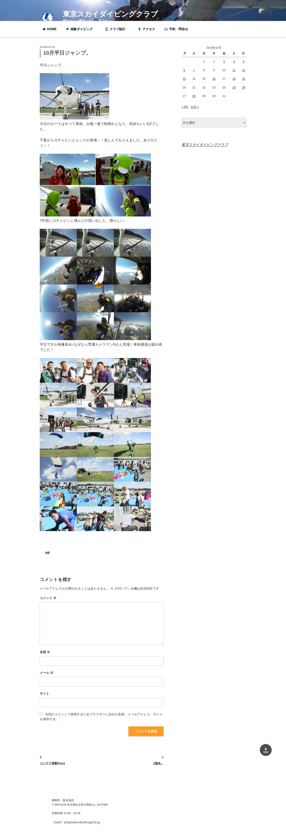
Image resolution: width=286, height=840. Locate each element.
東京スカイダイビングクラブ (110, 14)
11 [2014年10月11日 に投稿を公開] (234, 70)
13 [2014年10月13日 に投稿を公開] (184, 78)
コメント (48, 598)
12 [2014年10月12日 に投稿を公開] (243, 70)
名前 (45, 652)
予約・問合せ (178, 29)
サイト (44, 693)
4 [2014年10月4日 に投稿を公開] (234, 61)
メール (46, 672)
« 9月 (185, 106)
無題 (47, 552)
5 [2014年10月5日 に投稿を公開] (243, 61)
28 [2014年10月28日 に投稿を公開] (193, 96)
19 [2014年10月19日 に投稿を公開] (243, 78)
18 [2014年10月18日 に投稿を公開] (234, 78)
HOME (49, 29)
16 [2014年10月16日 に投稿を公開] (213, 78)
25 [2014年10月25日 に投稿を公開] (234, 87)
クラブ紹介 (117, 29)
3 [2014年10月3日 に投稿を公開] (224, 61)
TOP (265, 752)
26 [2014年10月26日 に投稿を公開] (243, 87)
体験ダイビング (81, 29)
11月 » (195, 106)
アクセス (146, 29)
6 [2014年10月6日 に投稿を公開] (184, 70)
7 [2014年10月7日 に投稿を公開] (194, 70)
